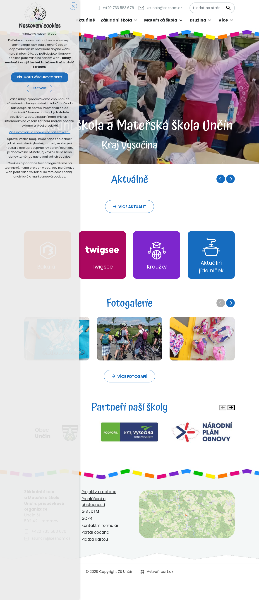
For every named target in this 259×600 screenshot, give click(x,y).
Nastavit (39, 89)
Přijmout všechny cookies (39, 78)
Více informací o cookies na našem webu (39, 132)
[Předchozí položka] (220, 179)
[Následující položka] (230, 179)
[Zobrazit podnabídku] (135, 20)
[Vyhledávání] (228, 8)
